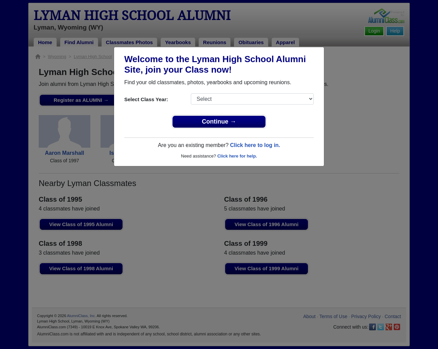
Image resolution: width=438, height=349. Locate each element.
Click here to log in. (255, 145)
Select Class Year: (146, 99)
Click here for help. (237, 156)
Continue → (219, 121)
